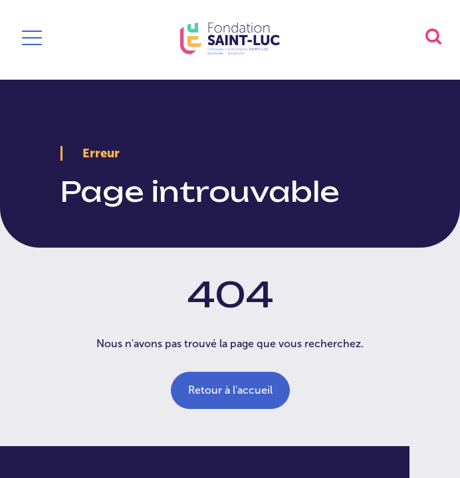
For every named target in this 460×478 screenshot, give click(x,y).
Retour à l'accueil (230, 390)
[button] (433, 36)
